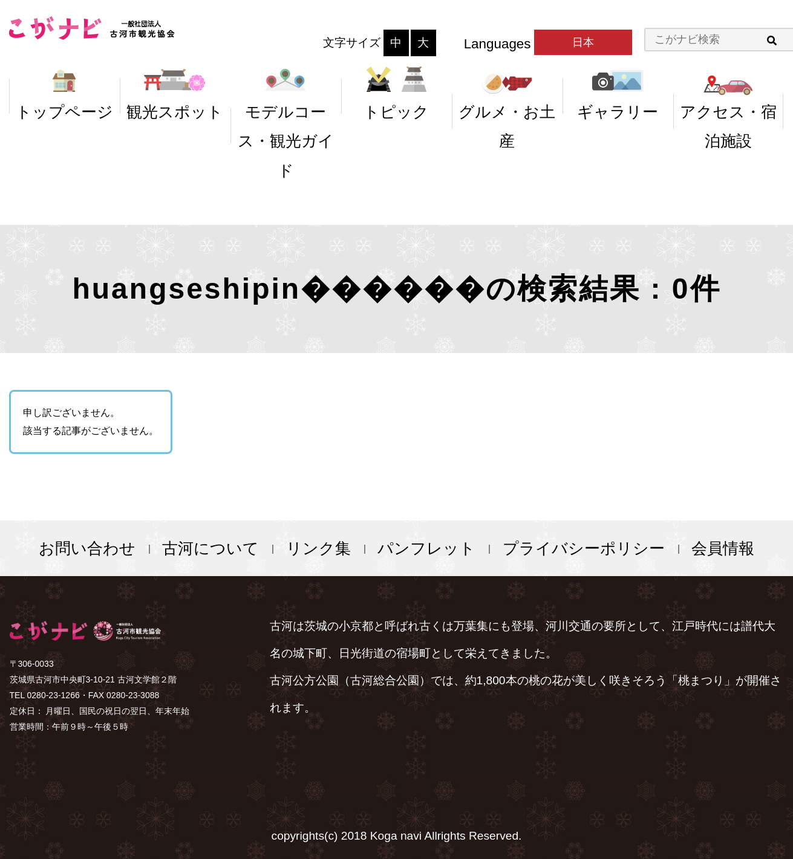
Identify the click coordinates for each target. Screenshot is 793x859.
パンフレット (426, 548)
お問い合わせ (87, 548)
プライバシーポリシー (584, 548)
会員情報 (722, 548)
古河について (210, 548)
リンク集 (318, 548)
